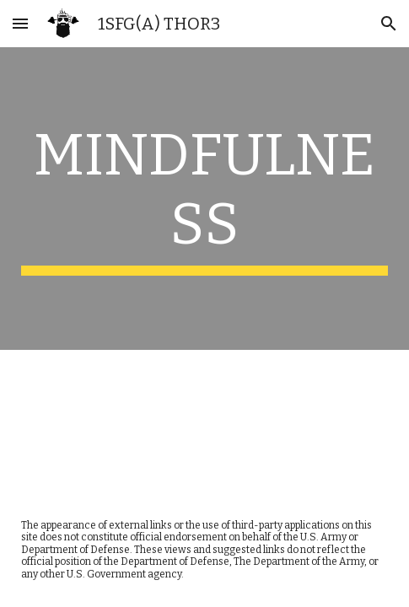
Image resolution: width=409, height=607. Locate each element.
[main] (204, 198)
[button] (20, 23)
